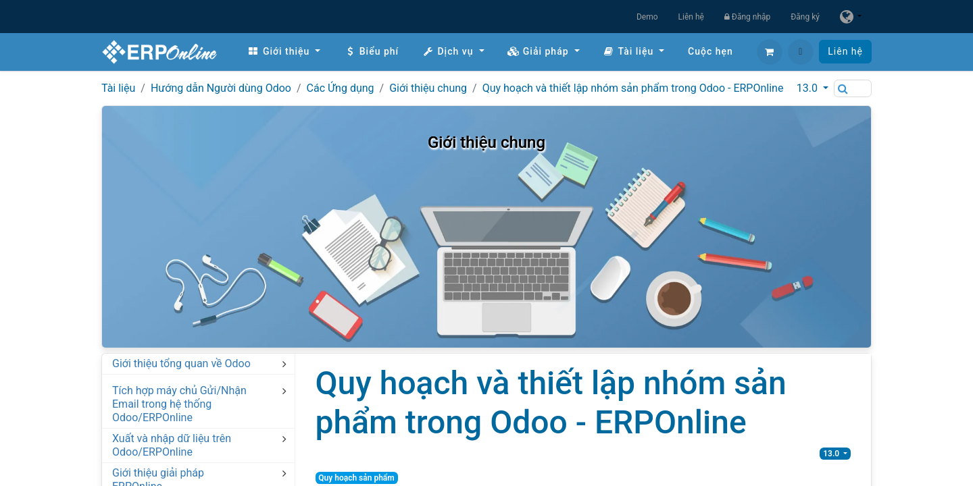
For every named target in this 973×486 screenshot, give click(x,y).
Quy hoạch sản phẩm (356, 478)
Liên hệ (691, 17)
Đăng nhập (747, 17)
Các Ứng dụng (340, 88)
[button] (801, 52)
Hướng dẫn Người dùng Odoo (221, 88)
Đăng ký (805, 17)
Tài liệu (118, 88)
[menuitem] (283, 52)
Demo (647, 17)
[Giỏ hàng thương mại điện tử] (769, 52)
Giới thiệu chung (428, 88)
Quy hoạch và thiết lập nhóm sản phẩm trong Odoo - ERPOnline (633, 88)
